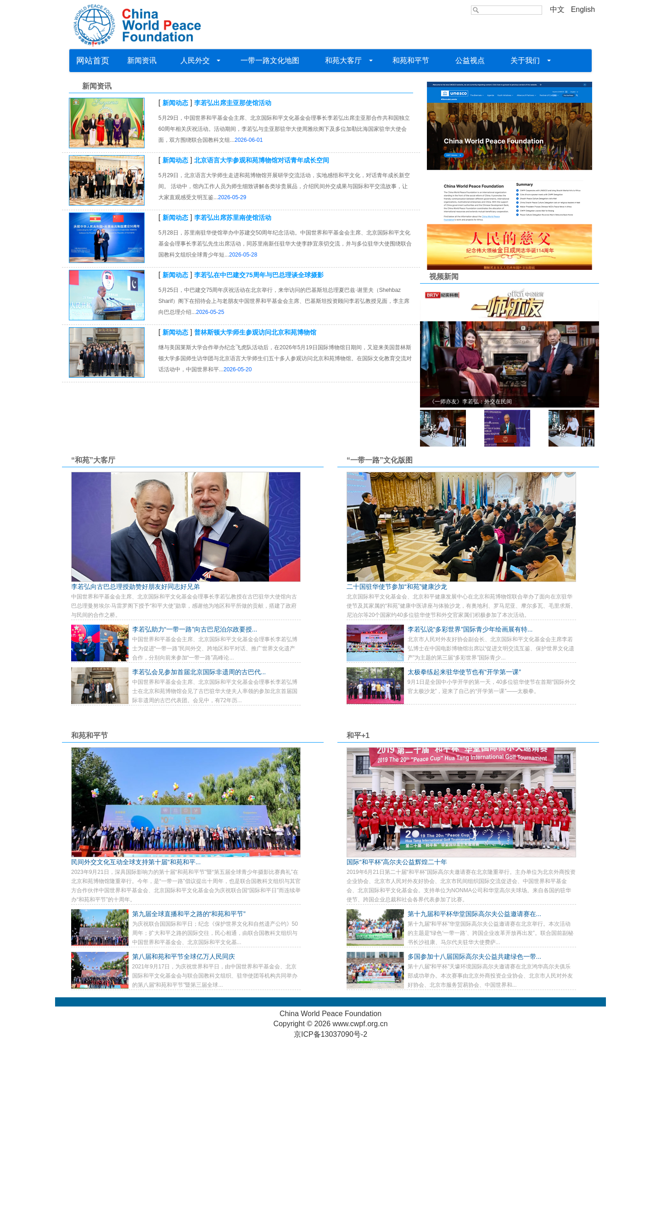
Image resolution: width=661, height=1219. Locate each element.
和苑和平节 (411, 60)
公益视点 (470, 60)
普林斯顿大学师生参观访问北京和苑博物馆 (255, 510)
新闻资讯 (142, 60)
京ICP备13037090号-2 (330, 1213)
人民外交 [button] (198, 60)
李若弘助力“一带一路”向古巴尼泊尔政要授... (195, 807)
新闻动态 (175, 281)
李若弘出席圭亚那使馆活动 (232, 281)
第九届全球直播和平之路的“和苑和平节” (189, 1092)
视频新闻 (444, 455)
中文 (557, 9)
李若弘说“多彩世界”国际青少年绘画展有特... (470, 807)
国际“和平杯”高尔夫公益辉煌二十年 (397, 1040)
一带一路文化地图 (269, 60)
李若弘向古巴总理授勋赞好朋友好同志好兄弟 (135, 765)
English (583, 9)
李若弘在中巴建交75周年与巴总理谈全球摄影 (259, 453)
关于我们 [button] (527, 60)
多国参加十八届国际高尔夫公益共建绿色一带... (475, 1135)
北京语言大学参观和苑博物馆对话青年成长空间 (261, 338)
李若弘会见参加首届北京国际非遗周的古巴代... (199, 850)
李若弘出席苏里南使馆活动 (232, 396)
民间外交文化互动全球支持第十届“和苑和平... (136, 1040)
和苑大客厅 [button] (346, 60)
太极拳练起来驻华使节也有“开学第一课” (464, 850)
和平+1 (358, 914)
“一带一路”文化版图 (380, 639)
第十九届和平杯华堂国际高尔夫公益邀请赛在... (475, 1092)
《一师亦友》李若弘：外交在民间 (470, 580)
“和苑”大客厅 (93, 639)
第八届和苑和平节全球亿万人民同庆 (183, 1135)
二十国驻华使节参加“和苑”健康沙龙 (397, 765)
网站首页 (92, 60)
